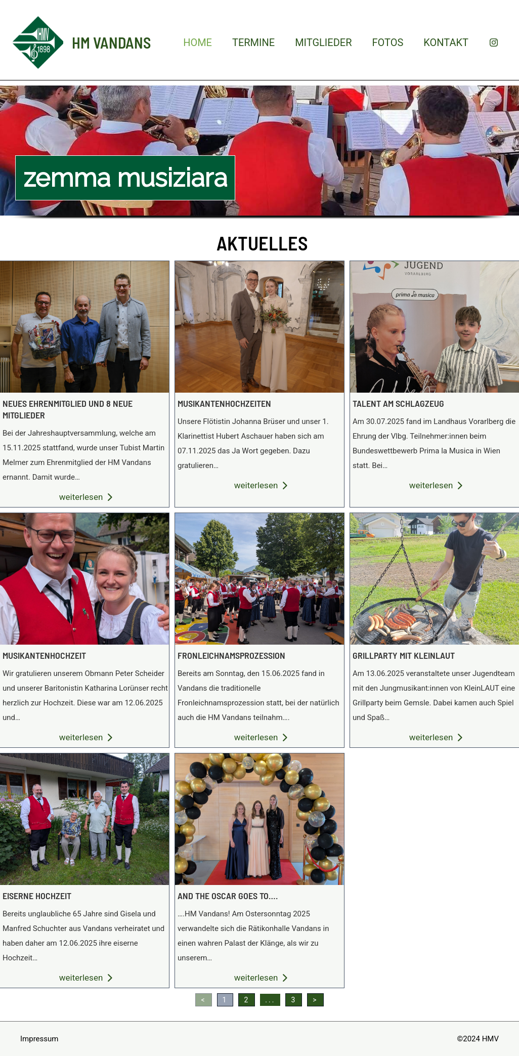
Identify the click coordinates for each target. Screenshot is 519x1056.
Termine (253, 42)
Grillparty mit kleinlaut (434, 578)
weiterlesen (86, 497)
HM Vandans (111, 42)
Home (197, 42)
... (270, 1000)
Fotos (387, 42)
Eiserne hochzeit (37, 895)
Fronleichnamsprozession (259, 578)
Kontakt (445, 42)
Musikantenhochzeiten (259, 326)
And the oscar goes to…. (259, 818)
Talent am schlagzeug (434, 326)
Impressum (39, 1038)
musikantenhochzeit (44, 655)
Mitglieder (323, 42)
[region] (259, 162)
